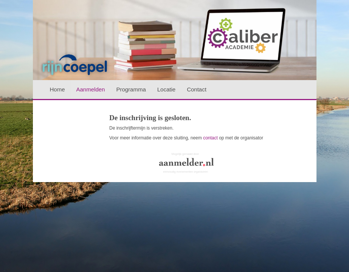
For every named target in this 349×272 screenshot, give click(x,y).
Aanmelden (90, 89)
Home (57, 89)
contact (210, 138)
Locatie (166, 89)
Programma (131, 89)
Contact (196, 89)
